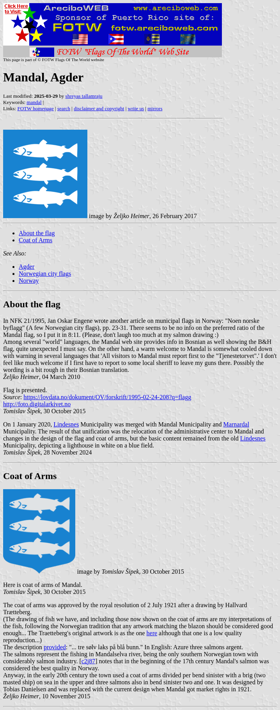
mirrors (154, 108)
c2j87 (89, 661)
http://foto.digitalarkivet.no (37, 404)
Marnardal (236, 424)
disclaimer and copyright (99, 108)
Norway (29, 280)
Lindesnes (66, 424)
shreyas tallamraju (84, 96)
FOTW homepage (35, 108)
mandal (34, 102)
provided (55, 647)
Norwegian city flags (45, 273)
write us (136, 108)
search (63, 108)
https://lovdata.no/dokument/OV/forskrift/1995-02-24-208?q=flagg (107, 397)
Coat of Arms (35, 240)
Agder (26, 266)
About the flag (37, 233)
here (152, 633)
